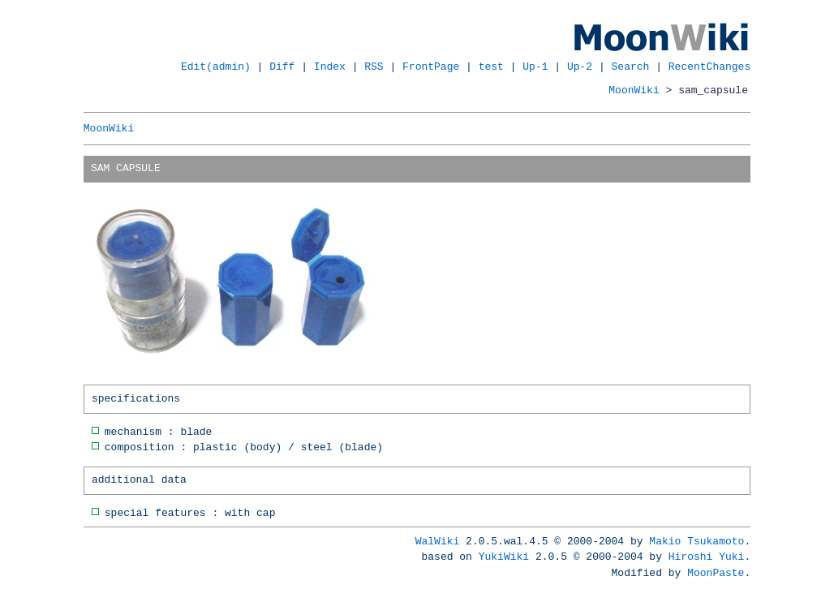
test (491, 66)
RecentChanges (709, 66)
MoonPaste (715, 572)
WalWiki (437, 541)
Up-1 (535, 66)
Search (631, 66)
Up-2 (579, 66)
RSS (373, 66)
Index (330, 66)
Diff (281, 66)
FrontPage (430, 66)
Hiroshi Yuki (706, 556)
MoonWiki (633, 90)
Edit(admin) (216, 66)
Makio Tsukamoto (696, 541)
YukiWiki (504, 556)
